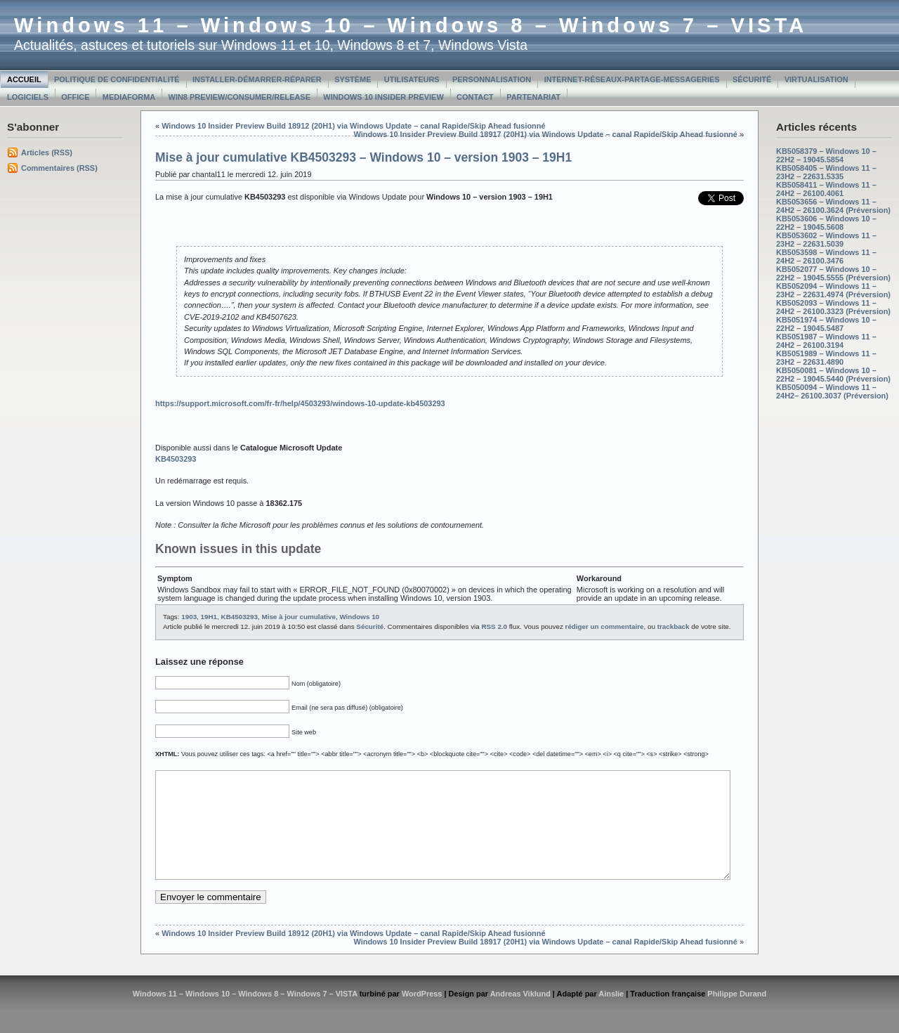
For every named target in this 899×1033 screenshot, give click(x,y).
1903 (189, 617)
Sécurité (752, 79)
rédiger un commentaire (604, 626)
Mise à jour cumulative (298, 617)
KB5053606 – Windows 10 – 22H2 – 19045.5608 (826, 222)
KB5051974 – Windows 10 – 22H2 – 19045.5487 (826, 324)
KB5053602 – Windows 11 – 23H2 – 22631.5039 (826, 239)
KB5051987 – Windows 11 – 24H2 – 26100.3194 (826, 340)
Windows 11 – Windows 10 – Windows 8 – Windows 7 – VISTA (410, 25)
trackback (673, 626)
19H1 (209, 617)
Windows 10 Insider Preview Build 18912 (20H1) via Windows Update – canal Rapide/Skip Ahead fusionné (353, 126)
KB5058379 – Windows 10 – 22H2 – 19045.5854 (826, 155)
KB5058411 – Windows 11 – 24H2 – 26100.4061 (826, 189)
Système (352, 79)
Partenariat (533, 97)
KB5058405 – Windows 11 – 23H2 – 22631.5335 (826, 172)
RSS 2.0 (494, 626)
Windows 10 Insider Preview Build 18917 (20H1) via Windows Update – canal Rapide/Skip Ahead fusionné (545, 134)
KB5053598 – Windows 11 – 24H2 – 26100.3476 (826, 256)
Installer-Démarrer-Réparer (257, 79)
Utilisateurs (412, 79)
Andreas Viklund (520, 1015)
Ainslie (611, 1015)
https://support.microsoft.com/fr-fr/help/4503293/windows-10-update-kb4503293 (300, 403)
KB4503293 (239, 617)
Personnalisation (491, 79)
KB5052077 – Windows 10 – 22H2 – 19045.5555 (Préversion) (833, 273)
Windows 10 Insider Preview (383, 97)
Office (75, 97)
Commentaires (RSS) (59, 168)
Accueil (24, 79)
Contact (475, 97)
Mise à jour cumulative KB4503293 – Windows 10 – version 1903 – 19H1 (363, 157)
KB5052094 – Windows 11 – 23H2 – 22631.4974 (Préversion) (833, 290)
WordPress (422, 1015)
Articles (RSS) (46, 152)
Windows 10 (359, 617)
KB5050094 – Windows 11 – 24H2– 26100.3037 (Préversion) (832, 391)
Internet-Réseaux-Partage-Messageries (632, 79)
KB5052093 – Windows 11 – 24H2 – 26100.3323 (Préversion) (833, 307)
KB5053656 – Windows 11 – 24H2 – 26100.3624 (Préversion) (833, 205)
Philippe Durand (736, 1015)
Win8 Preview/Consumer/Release (239, 97)
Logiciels (27, 97)
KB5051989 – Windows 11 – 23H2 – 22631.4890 (826, 357)
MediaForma (129, 97)
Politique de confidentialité (117, 79)
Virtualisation (816, 79)
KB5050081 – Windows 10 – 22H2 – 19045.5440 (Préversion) (833, 374)
